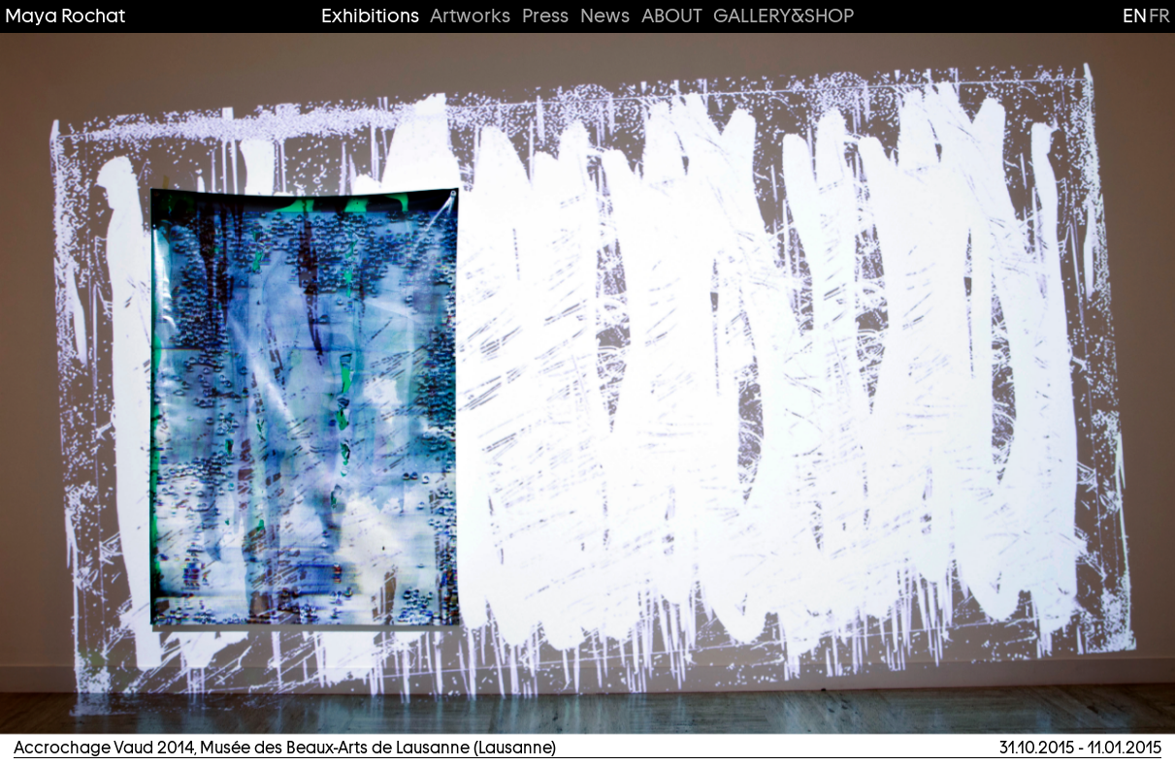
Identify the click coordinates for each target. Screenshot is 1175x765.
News (605, 16)
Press (545, 16)
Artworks (470, 16)
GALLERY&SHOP (783, 16)
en (1135, 15)
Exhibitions (370, 16)
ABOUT (671, 16)
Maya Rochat (65, 16)
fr (1159, 15)
